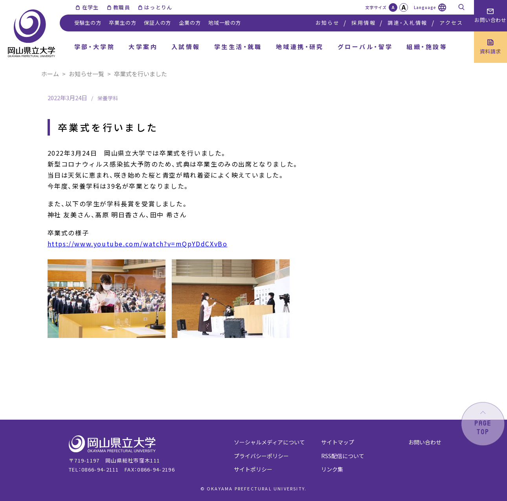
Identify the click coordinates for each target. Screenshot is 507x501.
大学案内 (143, 46)
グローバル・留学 (365, 46)
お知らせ (328, 22)
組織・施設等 (426, 46)
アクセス (451, 22)
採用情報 (363, 22)
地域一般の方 (224, 22)
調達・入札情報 (407, 22)
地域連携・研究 (300, 46)
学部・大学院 (94, 46)
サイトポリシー (253, 469)
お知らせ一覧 (86, 74)
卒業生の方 (122, 22)
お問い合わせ (424, 442)
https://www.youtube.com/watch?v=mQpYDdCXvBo (138, 243)
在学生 (90, 7)
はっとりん (158, 7)
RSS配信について (342, 456)
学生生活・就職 (238, 46)
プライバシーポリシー (261, 456)
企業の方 (189, 22)
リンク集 (332, 469)
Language (425, 7)
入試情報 (185, 46)
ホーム (50, 74)
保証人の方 (157, 22)
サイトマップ (337, 442)
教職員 (121, 7)
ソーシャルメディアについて (269, 442)
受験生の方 (87, 22)
